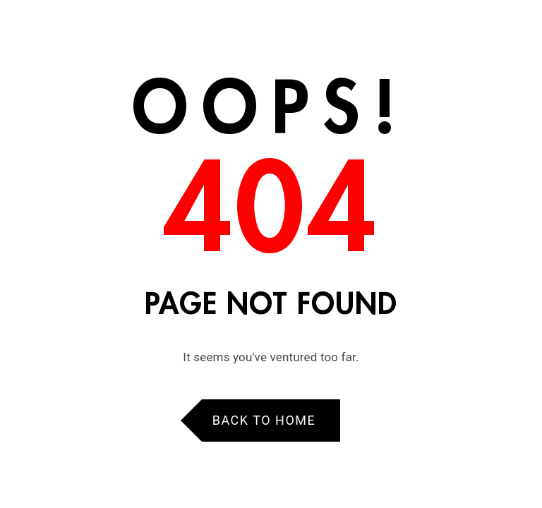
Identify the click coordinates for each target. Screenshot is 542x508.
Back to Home (264, 420)
